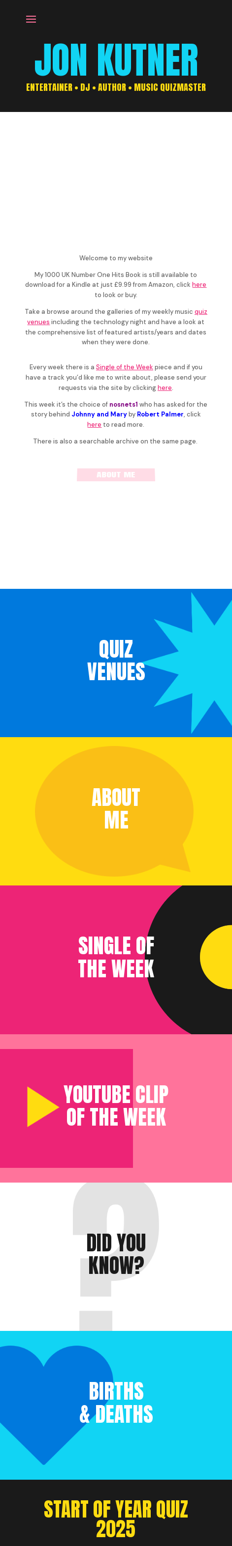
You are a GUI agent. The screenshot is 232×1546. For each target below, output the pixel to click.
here (199, 284)
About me (116, 475)
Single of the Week (124, 367)
